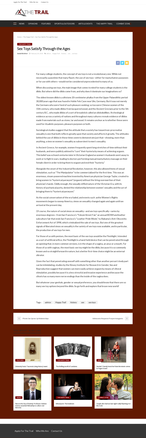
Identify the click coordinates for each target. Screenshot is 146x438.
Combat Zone (123, 23)
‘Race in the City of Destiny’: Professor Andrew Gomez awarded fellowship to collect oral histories (31, 406)
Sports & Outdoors (64, 23)
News (21, 23)
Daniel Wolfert (22, 53)
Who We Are (34, 2)
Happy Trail (56, 53)
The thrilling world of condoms (66, 367)
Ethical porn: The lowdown (65, 404)
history (63, 53)
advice (48, 53)
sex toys (74, 53)
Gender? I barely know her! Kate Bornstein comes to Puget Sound (113, 367)
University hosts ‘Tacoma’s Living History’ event (31, 367)
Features (46, 23)
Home (19, 37)
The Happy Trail (104, 23)
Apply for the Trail (20, 2)
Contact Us (44, 2)
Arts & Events (85, 23)
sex (69, 53)
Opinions (33, 23)
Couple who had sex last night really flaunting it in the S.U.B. (113, 405)
